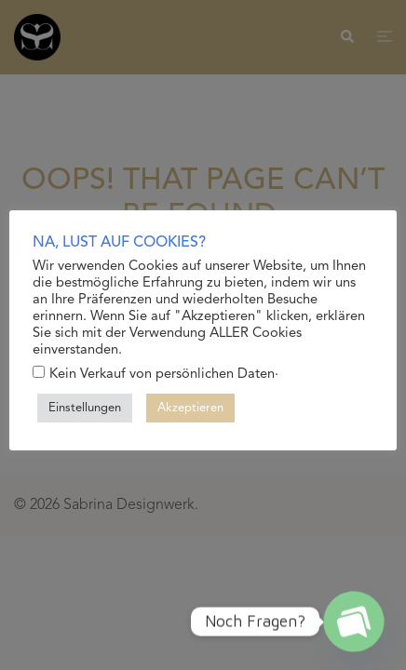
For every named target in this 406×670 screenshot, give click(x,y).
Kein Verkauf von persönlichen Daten (162, 373)
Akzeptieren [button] (190, 407)
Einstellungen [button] (84, 407)
